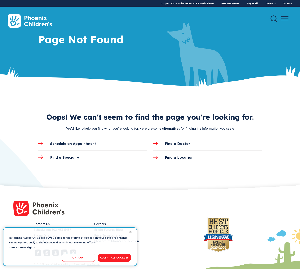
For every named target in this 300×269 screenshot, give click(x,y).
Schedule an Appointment (73, 143)
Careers (271, 3)
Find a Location (179, 157)
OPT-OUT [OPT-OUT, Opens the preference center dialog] (78, 257)
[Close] (130, 232)
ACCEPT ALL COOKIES (114, 257)
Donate (287, 3)
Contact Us (41, 224)
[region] (70, 246)
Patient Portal (230, 3)
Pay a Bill (252, 3)
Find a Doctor (177, 143)
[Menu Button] (285, 18)
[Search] (273, 18)
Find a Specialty (64, 157)
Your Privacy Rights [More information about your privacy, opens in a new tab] (22, 247)
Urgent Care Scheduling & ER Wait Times (187, 3)
